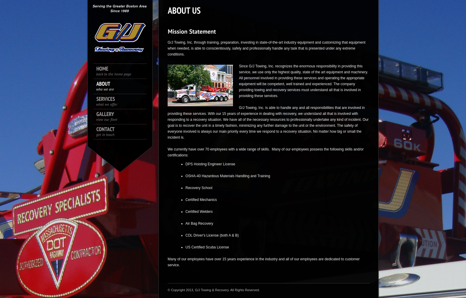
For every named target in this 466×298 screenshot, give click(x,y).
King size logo (120, 26)
